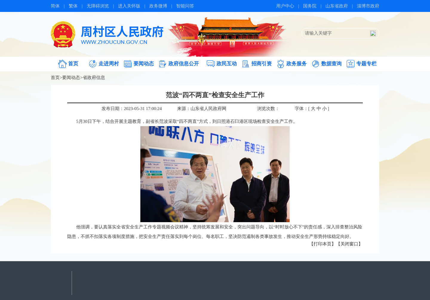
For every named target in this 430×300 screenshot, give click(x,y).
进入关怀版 (129, 6)
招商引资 (261, 64)
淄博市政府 (368, 6)
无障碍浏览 (98, 6)
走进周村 (109, 64)
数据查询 (331, 64)
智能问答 (185, 6)
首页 (73, 64)
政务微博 (158, 6)
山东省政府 (336, 6)
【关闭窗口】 (349, 244)
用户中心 (285, 6)
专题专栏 (366, 64)
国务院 (310, 6)
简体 (55, 6)
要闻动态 (143, 64)
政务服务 (296, 64)
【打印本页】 (322, 244)
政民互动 (226, 64)
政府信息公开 (183, 64)
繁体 (73, 6)
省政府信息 (94, 77)
